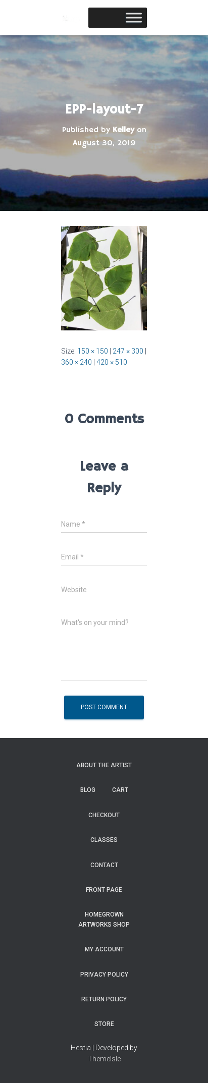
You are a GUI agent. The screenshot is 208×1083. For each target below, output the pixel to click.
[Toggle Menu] (134, 17)
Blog (87, 789)
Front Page (104, 889)
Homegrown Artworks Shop (104, 919)
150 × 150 (92, 351)
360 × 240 (76, 362)
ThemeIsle (104, 1059)
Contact (104, 865)
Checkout (104, 815)
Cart (120, 789)
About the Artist (104, 765)
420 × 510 (111, 362)
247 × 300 (128, 351)
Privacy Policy (104, 974)
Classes (104, 839)
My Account (104, 949)
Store (104, 1024)
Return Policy (104, 999)
